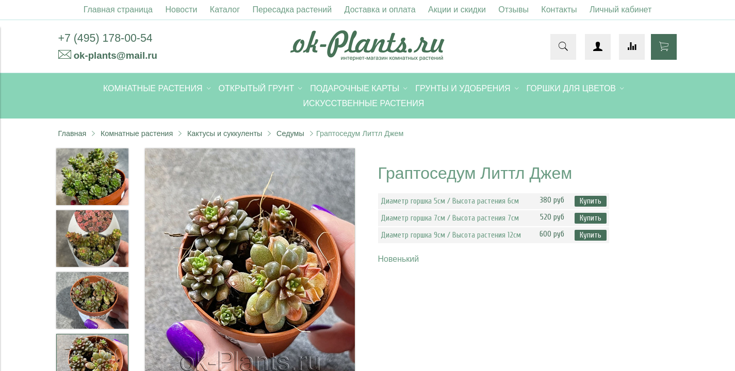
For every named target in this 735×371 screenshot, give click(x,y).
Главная (72, 133)
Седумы (290, 133)
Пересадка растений (292, 9)
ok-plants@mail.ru (115, 55)
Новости (181, 9)
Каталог (225, 9)
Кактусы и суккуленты (225, 133)
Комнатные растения (137, 133)
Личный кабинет (620, 9)
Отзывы (513, 9)
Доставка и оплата (380, 9)
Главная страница (118, 9)
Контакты (559, 9)
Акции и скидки (457, 9)
